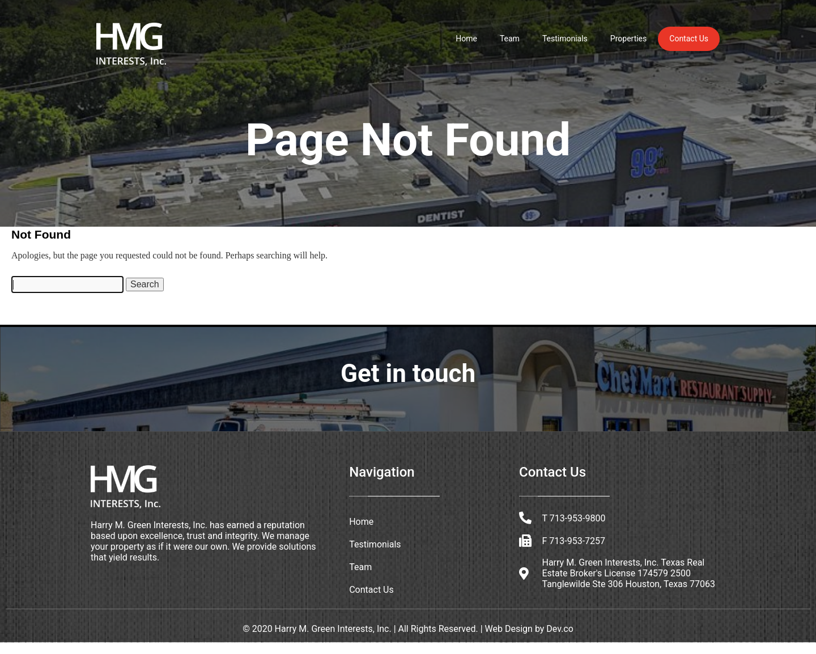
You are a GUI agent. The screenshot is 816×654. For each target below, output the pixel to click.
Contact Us (688, 38)
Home (466, 38)
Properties (628, 38)
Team (510, 38)
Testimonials (565, 38)
